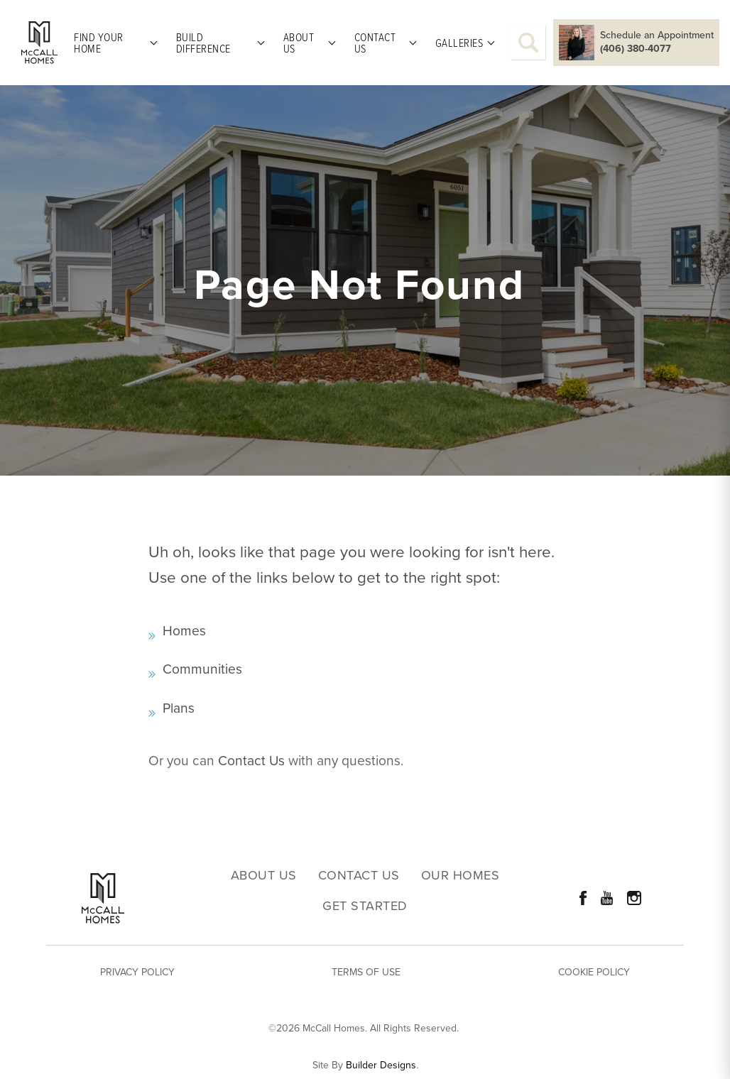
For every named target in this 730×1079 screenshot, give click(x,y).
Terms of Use (366, 972)
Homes (184, 630)
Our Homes (460, 875)
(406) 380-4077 (635, 49)
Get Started (365, 906)
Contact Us (251, 760)
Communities (202, 669)
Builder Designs (381, 1065)
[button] (528, 42)
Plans (179, 708)
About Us (264, 875)
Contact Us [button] (375, 42)
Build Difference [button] (203, 42)
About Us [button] (299, 42)
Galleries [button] (459, 42)
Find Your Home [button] (99, 42)
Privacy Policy (137, 972)
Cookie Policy (594, 972)
